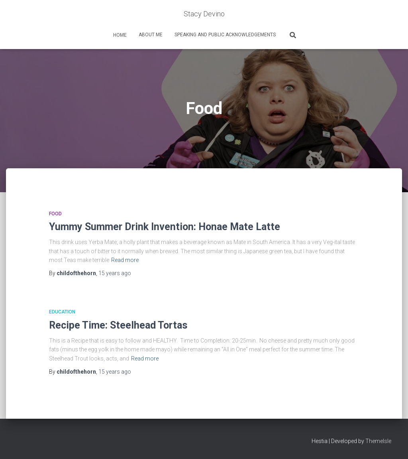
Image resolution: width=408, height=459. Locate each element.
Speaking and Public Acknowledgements (225, 34)
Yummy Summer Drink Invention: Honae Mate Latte (164, 226)
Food (55, 214)
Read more (125, 260)
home (119, 35)
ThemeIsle (378, 441)
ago (114, 273)
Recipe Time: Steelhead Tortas (118, 325)
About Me (151, 34)
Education (62, 312)
